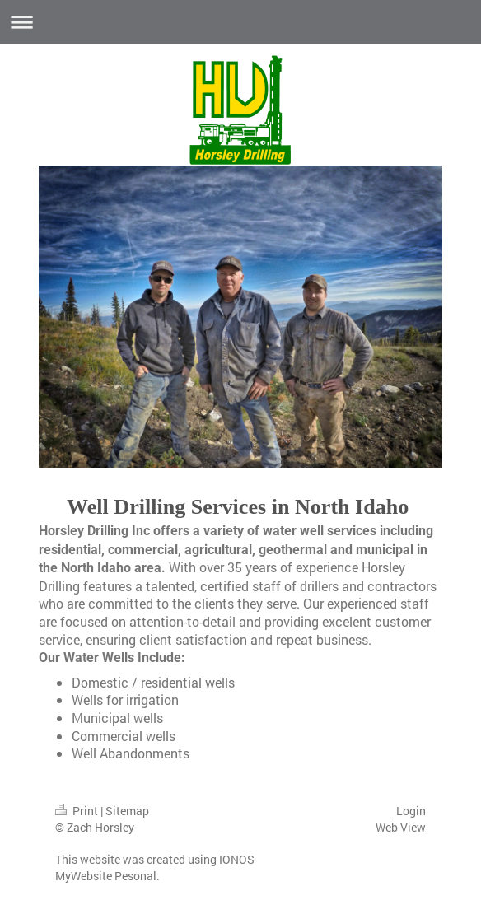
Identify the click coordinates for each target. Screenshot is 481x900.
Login (411, 810)
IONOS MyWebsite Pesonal (155, 867)
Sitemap (127, 810)
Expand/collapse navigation (240, 22)
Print (77, 810)
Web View (401, 827)
